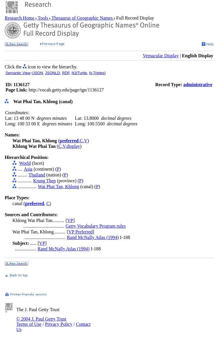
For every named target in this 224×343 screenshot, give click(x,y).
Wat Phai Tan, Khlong (58, 186)
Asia (28, 169)
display (73, 146)
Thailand (37, 174)
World (25, 163)
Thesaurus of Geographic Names (82, 17)
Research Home (20, 17)
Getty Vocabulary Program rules (96, 226)
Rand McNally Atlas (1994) (93, 237)
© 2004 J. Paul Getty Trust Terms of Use (41, 321)
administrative (197, 84)
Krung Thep (44, 180)
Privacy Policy (58, 324)
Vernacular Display (161, 55)
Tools (43, 17)
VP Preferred (80, 231)
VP (70, 220)
